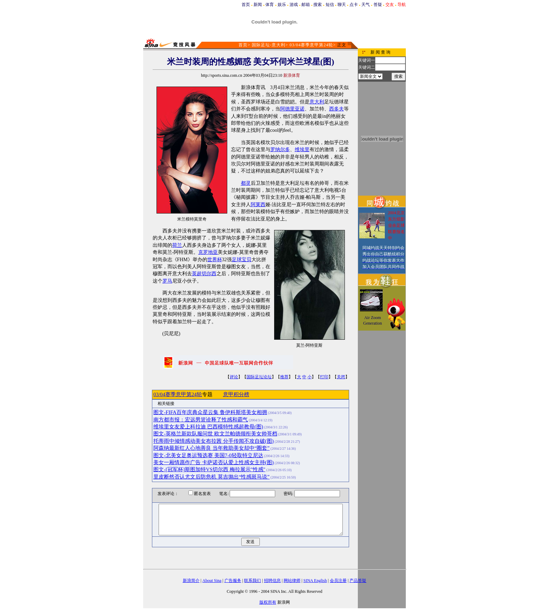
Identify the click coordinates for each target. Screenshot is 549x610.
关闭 (341, 376)
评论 (234, 376)
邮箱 (305, 4)
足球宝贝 (241, 259)
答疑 (378, 4)
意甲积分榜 (236, 394)
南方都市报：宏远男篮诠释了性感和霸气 (200, 419)
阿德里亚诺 (292, 108)
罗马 (167, 281)
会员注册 (338, 580)
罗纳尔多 (280, 149)
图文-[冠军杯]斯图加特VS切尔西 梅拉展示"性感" (209, 469)
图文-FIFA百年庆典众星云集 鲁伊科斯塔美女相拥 (210, 412)
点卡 (353, 4)
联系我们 (252, 580)
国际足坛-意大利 (268, 44)
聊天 (342, 4)
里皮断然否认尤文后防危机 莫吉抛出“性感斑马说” (211, 477)
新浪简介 (191, 580)
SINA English (315, 580)
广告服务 (232, 580)
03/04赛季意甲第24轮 (311, 44)
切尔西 (209, 273)
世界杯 (214, 259)
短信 (330, 4)
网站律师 (292, 580)
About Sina (211, 580)
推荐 (284, 376)
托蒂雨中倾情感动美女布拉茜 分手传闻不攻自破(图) (213, 441)
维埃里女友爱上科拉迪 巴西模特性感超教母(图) (208, 426)
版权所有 (267, 602)
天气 (365, 4)
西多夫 (336, 108)
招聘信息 (272, 580)
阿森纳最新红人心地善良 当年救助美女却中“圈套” (211, 448)
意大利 (317, 101)
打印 (324, 376)
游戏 (294, 4)
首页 (246, 4)
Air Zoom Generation (372, 320)
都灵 (246, 183)
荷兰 (177, 245)
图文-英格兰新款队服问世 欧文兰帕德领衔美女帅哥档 (215, 433)
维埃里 (302, 149)
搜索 (317, 4)
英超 (197, 273)
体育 (269, 4)
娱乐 (282, 4)
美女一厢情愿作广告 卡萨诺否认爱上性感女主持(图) (213, 462)
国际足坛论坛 (259, 376)
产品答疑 (357, 580)
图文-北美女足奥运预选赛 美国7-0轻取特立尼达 (208, 455)
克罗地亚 (208, 252)
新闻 (257, 4)
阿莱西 (258, 204)
